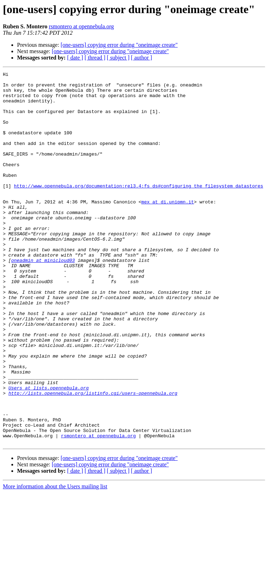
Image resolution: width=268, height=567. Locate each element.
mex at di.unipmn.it (167, 228)
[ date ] (75, 58)
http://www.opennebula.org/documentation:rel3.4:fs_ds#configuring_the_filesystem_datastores (138, 209)
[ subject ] (118, 58)
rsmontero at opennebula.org (81, 26)
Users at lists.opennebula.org (49, 451)
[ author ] (141, 58)
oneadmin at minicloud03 (43, 298)
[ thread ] (94, 58)
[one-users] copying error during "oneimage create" (119, 45)
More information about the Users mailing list (55, 561)
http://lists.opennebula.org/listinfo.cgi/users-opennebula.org (93, 458)
